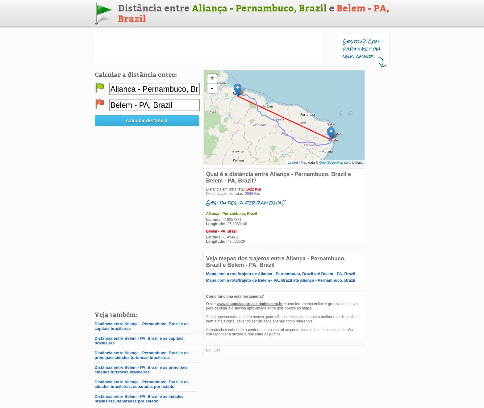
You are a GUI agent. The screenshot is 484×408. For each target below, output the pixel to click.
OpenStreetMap (331, 162)
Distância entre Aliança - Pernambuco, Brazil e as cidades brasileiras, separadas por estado (142, 384)
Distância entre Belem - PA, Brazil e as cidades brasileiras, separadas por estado (139, 398)
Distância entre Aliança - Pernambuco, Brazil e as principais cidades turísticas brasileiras (142, 355)
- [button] (212, 88)
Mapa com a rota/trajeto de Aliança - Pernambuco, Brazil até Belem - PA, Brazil (280, 273)
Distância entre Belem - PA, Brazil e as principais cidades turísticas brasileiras (141, 369)
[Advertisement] (208, 48)
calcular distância (146, 120)
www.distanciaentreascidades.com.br (250, 304)
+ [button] (212, 78)
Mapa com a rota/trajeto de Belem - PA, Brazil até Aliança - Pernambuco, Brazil (280, 280)
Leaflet (293, 162)
